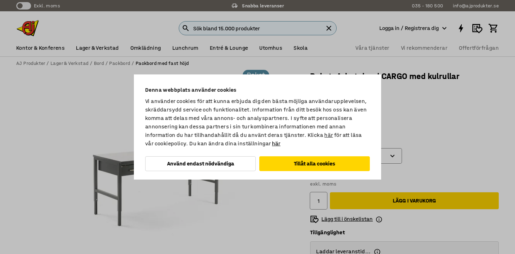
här (328, 135)
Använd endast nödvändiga (200, 163)
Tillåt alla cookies (314, 163)
